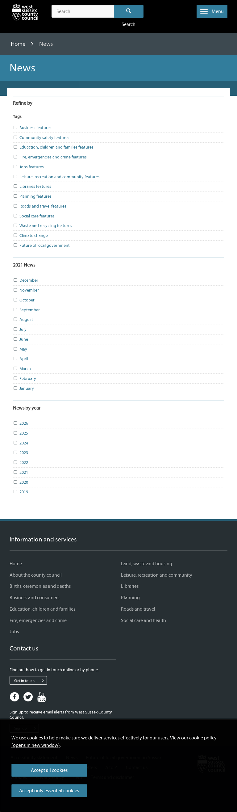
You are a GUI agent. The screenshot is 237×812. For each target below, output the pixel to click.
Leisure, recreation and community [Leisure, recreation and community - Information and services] (156, 575)
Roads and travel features (39, 206)
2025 (20, 433)
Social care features (34, 216)
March (22, 369)
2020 (20, 482)
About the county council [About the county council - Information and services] (36, 575)
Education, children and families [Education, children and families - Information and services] (42, 609)
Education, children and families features (53, 147)
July (20, 329)
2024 (20, 443)
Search (129, 11)
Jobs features (28, 167)
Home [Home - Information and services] (16, 563)
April (20, 359)
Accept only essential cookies (49, 790)
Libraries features (32, 186)
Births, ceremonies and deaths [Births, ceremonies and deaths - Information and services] (40, 586)
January (23, 388)
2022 (20, 462)
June (20, 339)
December (25, 280)
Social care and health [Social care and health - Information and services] (143, 620)
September (26, 310)
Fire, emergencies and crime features (50, 157)
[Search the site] (83, 11)
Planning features (32, 196)
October (24, 300)
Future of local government (41, 245)
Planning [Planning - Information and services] (130, 597)
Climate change (30, 235)
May (20, 349)
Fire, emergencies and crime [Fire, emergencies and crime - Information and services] (38, 620)
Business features (32, 128)
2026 (20, 423)
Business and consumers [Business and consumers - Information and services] (34, 597)
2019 (20, 492)
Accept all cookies (49, 770)
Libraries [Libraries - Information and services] (130, 586)
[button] (212, 11)
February (24, 378)
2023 (20, 453)
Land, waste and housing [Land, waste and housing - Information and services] (146, 563)
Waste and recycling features (42, 226)
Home (19, 43)
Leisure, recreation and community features (56, 177)
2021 (20, 472)
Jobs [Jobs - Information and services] (14, 631)
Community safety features (41, 138)
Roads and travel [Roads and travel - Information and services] (138, 609)
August (23, 319)
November (26, 290)
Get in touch (30, 680)
